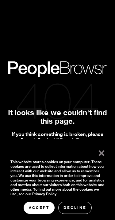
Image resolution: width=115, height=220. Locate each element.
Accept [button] (39, 207)
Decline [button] (74, 207)
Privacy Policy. (44, 194)
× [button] (101, 152)
